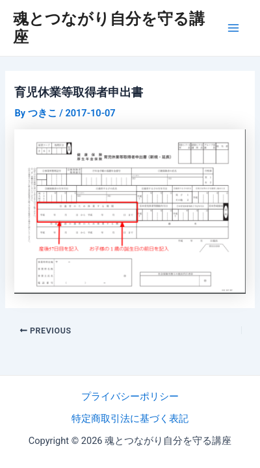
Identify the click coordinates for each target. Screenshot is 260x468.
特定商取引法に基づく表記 (130, 418)
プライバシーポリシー (130, 396)
